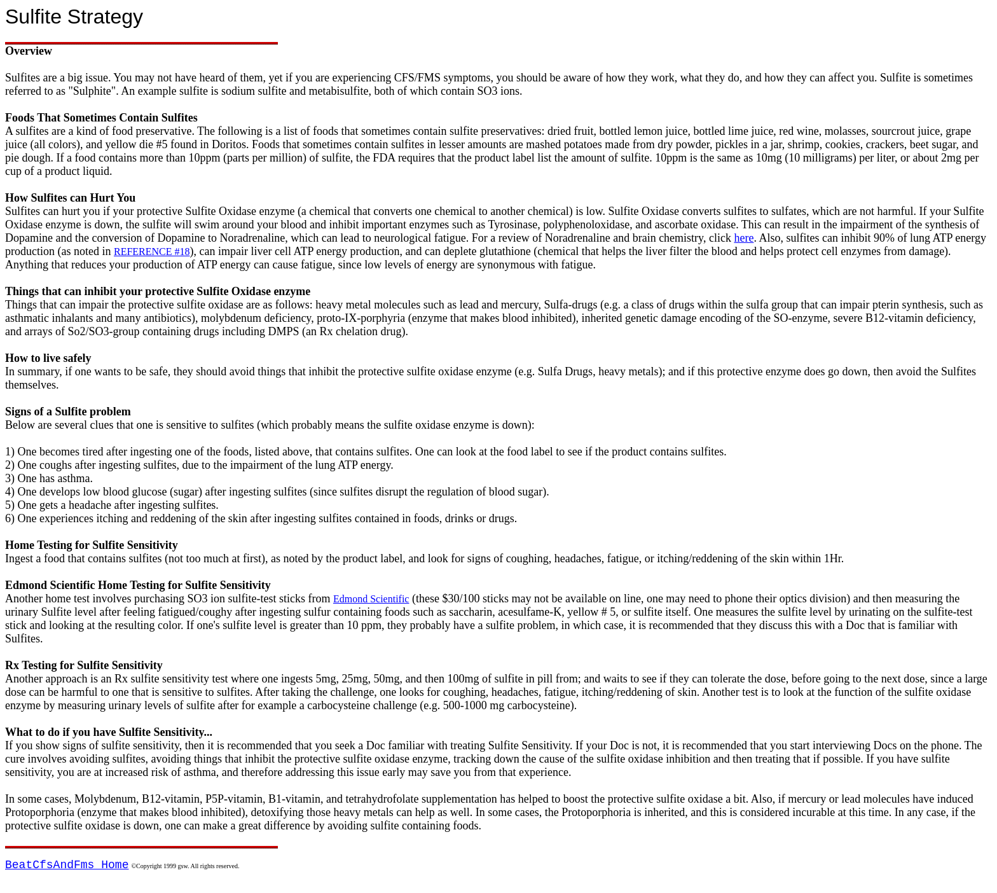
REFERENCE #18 (152, 251)
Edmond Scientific (371, 598)
